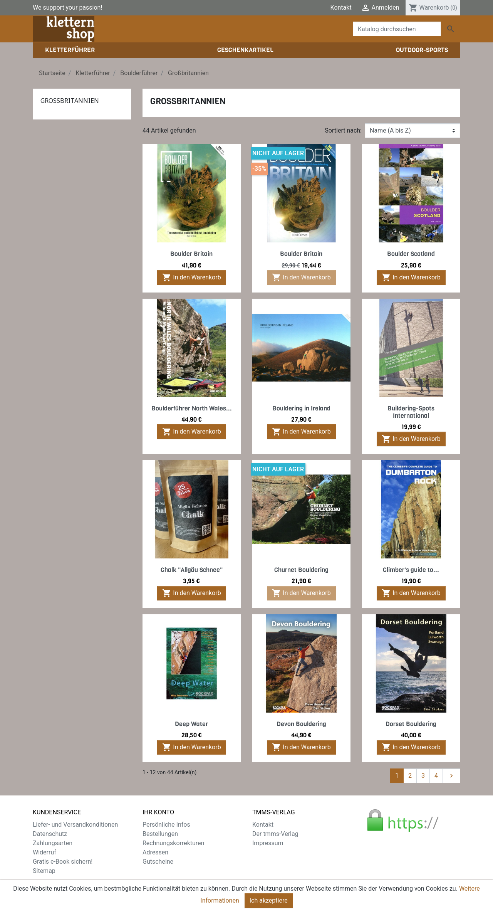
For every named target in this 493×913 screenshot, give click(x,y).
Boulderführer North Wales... (191, 408)
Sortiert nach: (343, 130)
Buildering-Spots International (410, 412)
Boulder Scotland (411, 254)
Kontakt (341, 7)
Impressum (267, 843)
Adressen (155, 852)
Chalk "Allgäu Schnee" (192, 570)
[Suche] (397, 29)
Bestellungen (160, 833)
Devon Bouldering (301, 724)
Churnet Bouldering (301, 570)
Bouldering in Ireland (301, 408)
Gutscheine (158, 861)
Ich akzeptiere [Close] (269, 900)
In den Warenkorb (191, 277)
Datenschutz (50, 833)
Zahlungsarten (52, 843)
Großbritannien (69, 100)
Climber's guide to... (411, 570)
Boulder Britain (191, 254)
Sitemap (44, 870)
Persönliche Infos (166, 824)
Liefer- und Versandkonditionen (75, 824)
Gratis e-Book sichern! (62, 861)
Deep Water (191, 724)
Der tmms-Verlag (275, 833)
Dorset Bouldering (411, 724)
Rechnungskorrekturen (173, 843)
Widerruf (44, 852)
